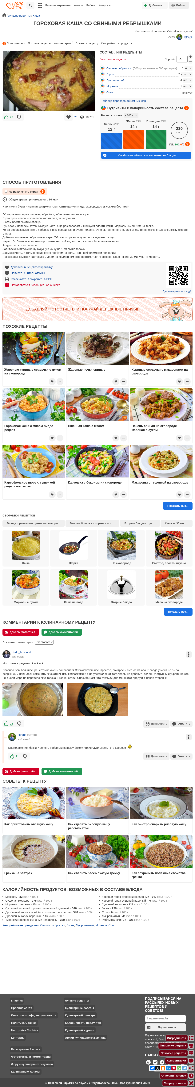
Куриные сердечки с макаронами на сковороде (160, 371)
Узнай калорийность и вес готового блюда (139, 155)
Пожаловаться (13, 43)
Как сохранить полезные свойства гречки (158, 874)
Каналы (78, 5)
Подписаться (161, 1026)
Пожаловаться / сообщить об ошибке (35, 285)
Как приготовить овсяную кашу (28, 823)
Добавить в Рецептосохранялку (32, 267)
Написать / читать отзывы (28, 273)
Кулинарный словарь (80, 1014)
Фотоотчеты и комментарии (31, 1055)
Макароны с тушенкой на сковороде (160, 482)
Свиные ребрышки (118, 68)
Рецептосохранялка (57, 5)
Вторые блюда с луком (140, 523)
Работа (91, 5)
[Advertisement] (48, 148)
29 (75, 117)
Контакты (18, 1036)
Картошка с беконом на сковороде (95, 482)
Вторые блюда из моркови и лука (92, 523)
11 (17, 755)
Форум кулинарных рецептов (32, 1063)
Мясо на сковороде (169, 587)
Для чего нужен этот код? (177, 291)
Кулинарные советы (79, 1007)
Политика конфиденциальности (33, 1014)
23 (11, 723)
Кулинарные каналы (25, 1070)
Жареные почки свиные (86, 369)
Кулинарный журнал (79, 1029)
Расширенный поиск (25, 1048)
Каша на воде (73, 587)
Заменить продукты (113, 59)
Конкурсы (104, 5)
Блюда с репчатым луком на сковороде (34, 523)
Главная (17, 999)
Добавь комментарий (61, 632)
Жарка (73, 548)
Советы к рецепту (87, 43)
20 (11, 117)
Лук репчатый (115, 80)
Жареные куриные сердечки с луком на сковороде (33, 371)
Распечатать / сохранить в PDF (31, 279)
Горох (110, 74)
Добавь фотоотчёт (20, 632)
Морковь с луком (26, 587)
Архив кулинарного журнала (85, 1036)
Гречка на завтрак (18, 872)
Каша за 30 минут (176, 523)
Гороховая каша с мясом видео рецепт (28, 427)
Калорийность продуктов (117, 43)
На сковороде (121, 548)
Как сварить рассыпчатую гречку (94, 872)
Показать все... (178, 611)
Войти (178, 5)
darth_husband (21, 652)
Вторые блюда (121, 587)
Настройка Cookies (24, 1029)
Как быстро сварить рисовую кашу (159, 823)
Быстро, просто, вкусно (169, 548)
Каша (26, 548)
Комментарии (63, 43)
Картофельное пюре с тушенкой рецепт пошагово (29, 484)
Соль (109, 92)
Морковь (112, 86)
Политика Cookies (23, 1022)
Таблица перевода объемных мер (123, 100)
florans (184, 37)
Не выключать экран (21, 191)
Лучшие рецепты (77, 999)
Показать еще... (177, 505)
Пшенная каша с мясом (86, 426)
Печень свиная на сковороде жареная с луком (154, 427)
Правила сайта (21, 1007)
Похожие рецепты (39, 43)
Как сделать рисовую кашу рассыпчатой (89, 825)
